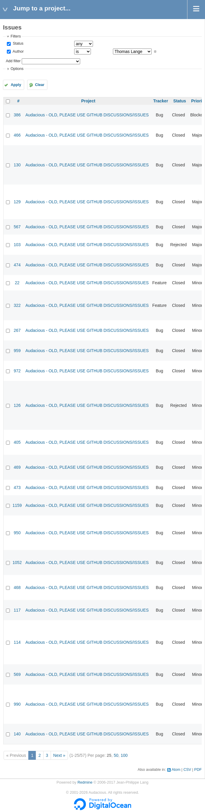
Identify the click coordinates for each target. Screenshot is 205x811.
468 (17, 587)
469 (17, 467)
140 (17, 734)
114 (17, 642)
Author (18, 51)
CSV (187, 770)
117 (17, 610)
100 (124, 755)
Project (88, 101)
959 (17, 350)
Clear (39, 85)
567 (17, 226)
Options (16, 69)
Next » (59, 755)
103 (17, 244)
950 (17, 532)
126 (17, 405)
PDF (198, 770)
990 (17, 704)
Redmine (84, 782)
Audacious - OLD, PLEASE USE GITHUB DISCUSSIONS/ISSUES (87, 114)
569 (17, 674)
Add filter (13, 61)
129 (17, 201)
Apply (16, 85)
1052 (17, 562)
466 (17, 135)
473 (17, 487)
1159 (17, 505)
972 (17, 370)
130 (17, 164)
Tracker (160, 101)
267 (17, 330)
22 (17, 282)
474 (17, 264)
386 (17, 114)
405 (17, 442)
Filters (15, 36)
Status (17, 43)
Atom (176, 770)
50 (116, 755)
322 (17, 305)
